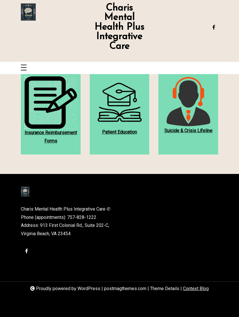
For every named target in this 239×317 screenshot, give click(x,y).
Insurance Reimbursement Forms (51, 137)
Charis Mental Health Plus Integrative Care (119, 27)
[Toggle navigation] (24, 68)
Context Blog (196, 288)
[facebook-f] (213, 27)
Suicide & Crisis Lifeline (188, 130)
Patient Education (119, 132)
